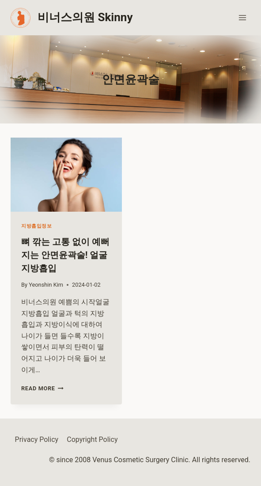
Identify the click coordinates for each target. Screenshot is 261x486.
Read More (42, 388)
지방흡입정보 (36, 226)
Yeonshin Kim (46, 284)
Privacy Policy (37, 439)
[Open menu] (242, 17)
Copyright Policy (92, 439)
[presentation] (66, 175)
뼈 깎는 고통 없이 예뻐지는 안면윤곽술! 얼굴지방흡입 (65, 254)
